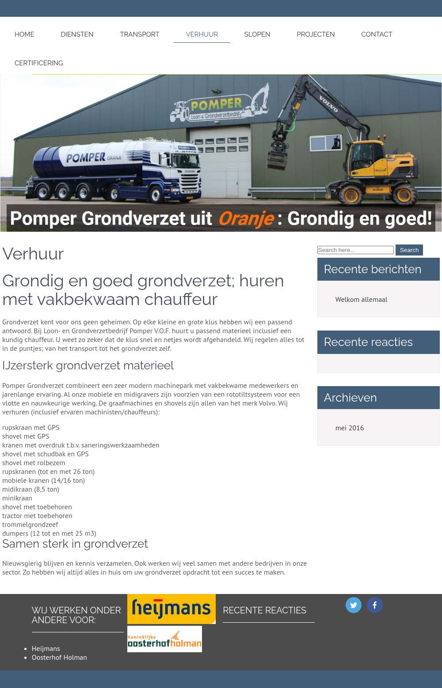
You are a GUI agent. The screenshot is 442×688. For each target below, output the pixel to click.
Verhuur (202, 34)
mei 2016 (349, 427)
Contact (377, 34)
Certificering (39, 63)
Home (24, 34)
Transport (139, 34)
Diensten (77, 34)
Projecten (316, 34)
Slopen (257, 34)
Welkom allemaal (361, 299)
